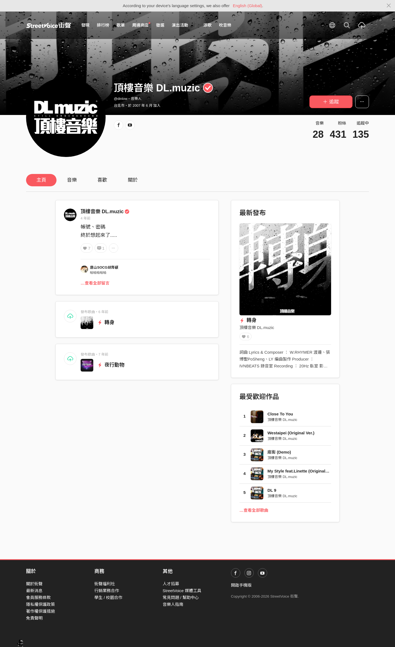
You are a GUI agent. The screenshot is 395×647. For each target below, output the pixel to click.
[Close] (389, 5)
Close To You (280, 415)
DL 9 (271, 492)
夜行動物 (111, 365)
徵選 (160, 25)
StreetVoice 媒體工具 (182, 590)
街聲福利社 (104, 583)
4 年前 (86, 218)
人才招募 (171, 583)
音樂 (72, 180)
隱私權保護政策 (40, 604)
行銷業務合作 (106, 590)
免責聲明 (34, 618)
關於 (133, 180)
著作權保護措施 (40, 611)
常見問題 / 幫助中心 (181, 597)
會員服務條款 (38, 597)
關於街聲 (34, 583)
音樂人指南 (173, 604)
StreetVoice (48, 25)
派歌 (207, 25)
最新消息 (34, 590)
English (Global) (247, 5)
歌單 (121, 25)
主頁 (41, 180)
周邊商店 (141, 25)
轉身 (106, 322)
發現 (85, 25)
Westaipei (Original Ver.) (290, 434)
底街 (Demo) (279, 454)
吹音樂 (225, 25)
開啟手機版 (241, 585)
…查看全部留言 (95, 283)
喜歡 (102, 180)
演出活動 (180, 25)
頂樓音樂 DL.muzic (105, 211)
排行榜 (103, 25)
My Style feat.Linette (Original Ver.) (301, 473)
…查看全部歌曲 (253, 512)
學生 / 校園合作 (108, 597)
